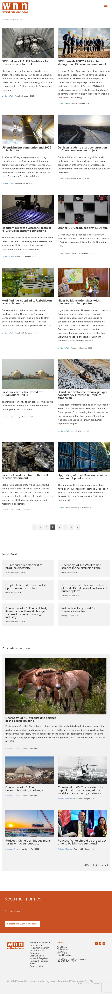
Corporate (34, 953)
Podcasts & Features (12, 796)
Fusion (33, 964)
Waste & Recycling (39, 958)
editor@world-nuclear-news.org (71, 959)
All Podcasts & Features (94, 865)
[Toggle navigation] (106, 5)
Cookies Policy (98, 984)
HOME (4, 20)
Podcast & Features (39, 961)
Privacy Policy (84, 984)
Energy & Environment (40, 943)
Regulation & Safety (39, 948)
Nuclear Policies (37, 951)
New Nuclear (36, 945)
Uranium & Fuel (37, 956)
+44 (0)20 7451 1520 (66, 961)
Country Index (36, 966)
